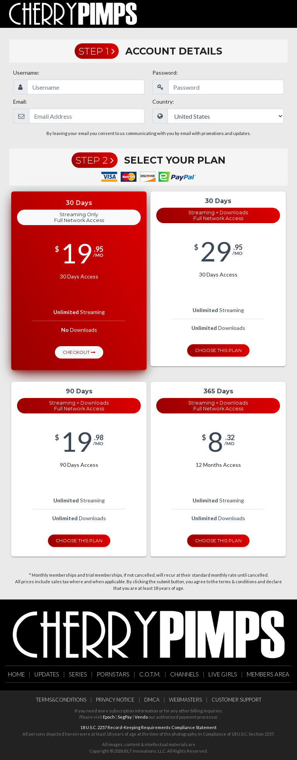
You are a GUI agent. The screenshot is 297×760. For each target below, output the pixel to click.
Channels (184, 674)
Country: (163, 101)
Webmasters (185, 700)
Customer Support (236, 700)
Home (16, 674)
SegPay (125, 716)
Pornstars (113, 674)
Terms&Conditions (61, 700)
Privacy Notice (115, 700)
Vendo (141, 716)
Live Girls (222, 674)
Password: (165, 72)
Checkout (79, 352)
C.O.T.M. (149, 674)
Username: (26, 72)
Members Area (268, 674)
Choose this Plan (218, 350)
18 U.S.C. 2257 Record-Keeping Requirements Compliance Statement (148, 727)
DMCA (151, 700)
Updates (46, 674)
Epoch (109, 716)
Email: (20, 101)
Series (78, 674)
